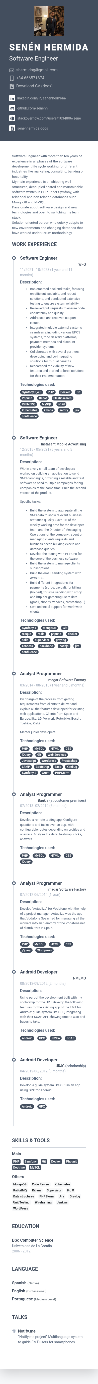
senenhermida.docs (28, 128)
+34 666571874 (26, 78)
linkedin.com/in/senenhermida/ (37, 98)
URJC (60, 1066)
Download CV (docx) (31, 86)
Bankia (43, 800)
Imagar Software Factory (66, 680)
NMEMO (79, 978)
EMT (73, 1007)
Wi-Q (82, 264)
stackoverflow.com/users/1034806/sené (45, 118)
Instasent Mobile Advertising (63, 444)
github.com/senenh (28, 108)
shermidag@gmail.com (33, 70)
